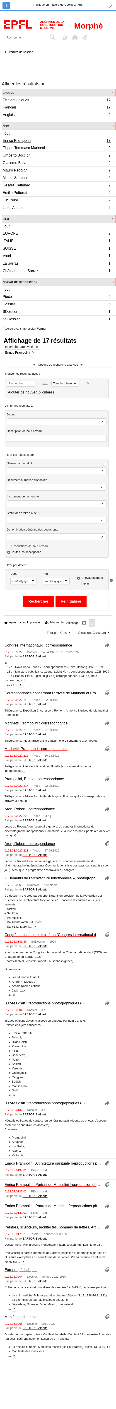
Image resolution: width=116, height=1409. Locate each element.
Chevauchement (92, 577)
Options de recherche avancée (58, 364)
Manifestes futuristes (21, 1317)
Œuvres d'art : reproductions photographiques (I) (44, 1003)
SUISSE (56, 249)
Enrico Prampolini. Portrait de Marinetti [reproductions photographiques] (53, 1206)
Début (14, 573)
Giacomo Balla (56, 163)
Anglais (56, 115)
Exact (85, 584)
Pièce (56, 297)
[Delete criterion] (88, 383)
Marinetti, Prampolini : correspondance (36, 723)
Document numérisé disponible (27, 480)
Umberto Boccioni (56, 156)
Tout (6, 133)
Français (56, 108)
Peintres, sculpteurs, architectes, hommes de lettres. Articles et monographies (53, 1227)
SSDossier (56, 319)
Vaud (56, 256)
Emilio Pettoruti (56, 193)
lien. (79, 4)
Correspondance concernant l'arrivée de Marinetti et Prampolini (53, 693)
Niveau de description (20, 282)
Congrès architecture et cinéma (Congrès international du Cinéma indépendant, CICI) (53, 935)
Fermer (41, 328)
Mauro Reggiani (56, 171)
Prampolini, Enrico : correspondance (34, 779)
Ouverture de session (19, 52)
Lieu (6, 219)
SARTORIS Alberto (35, 656)
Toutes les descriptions (26, 552)
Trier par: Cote (57, 633)
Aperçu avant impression (23, 622)
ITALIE (56, 241)
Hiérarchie (54, 622)
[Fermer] (111, 6)
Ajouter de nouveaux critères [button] (31, 392)
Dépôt (11, 414)
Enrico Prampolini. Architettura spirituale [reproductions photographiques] (53, 1163)
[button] (75, 37)
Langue (8, 92)
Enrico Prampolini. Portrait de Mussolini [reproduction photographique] (53, 1184)
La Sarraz (56, 264)
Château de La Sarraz (56, 271)
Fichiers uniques (56, 100)
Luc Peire (56, 201)
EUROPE (56, 234)
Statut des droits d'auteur (23, 513)
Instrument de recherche (23, 496)
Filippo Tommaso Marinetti (56, 148)
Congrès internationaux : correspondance (38, 645)
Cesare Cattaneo (56, 186)
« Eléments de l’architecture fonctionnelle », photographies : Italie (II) (53, 878)
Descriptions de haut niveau (29, 546)
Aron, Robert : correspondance (30, 809)
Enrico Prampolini (56, 141)
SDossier (56, 312)
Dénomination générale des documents (32, 529)
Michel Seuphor (56, 178)
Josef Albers (56, 208)
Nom (6, 126)
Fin (46, 573)
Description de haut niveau (24, 431)
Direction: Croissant (92, 633)
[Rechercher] (25, 37)
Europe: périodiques (21, 1270)
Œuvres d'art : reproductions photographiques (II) (45, 1103)
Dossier (56, 305)
